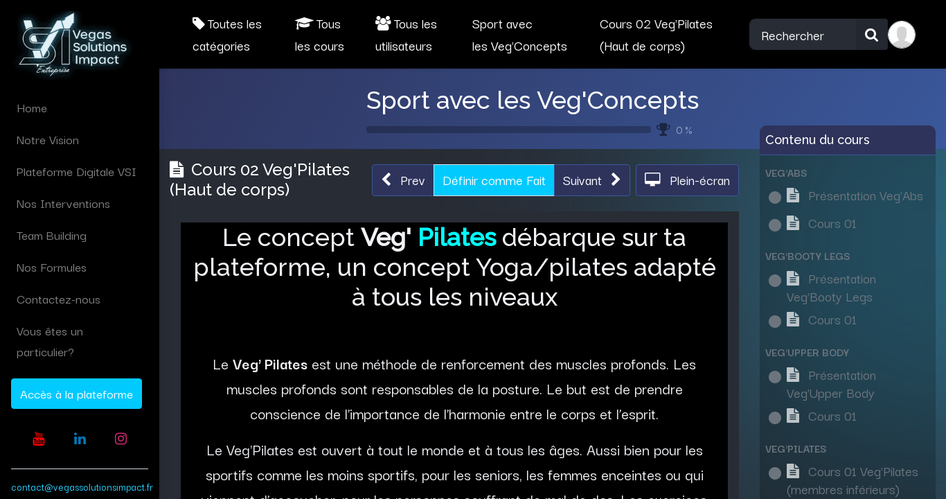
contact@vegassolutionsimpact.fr (82, 486)
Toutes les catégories (227, 34)
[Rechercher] (872, 35)
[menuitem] (79, 107)
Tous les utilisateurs (406, 34)
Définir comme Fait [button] (494, 179)
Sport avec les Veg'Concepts (532, 99)
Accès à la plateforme (76, 393)
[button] (403, 180)
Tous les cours (319, 34)
